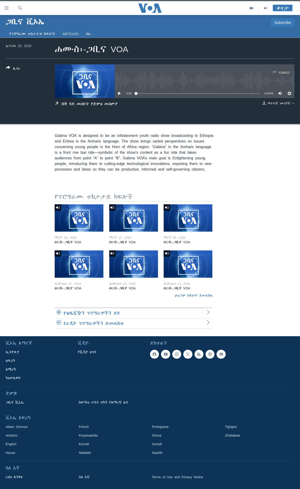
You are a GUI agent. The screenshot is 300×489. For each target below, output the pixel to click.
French (84, 427)
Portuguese (160, 427)
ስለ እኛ (84, 477)
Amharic (12, 435)
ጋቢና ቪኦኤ (15, 402)
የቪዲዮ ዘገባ (87, 352)
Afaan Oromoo (17, 427)
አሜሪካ (11, 369)
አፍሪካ (10, 361)
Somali (157, 444)
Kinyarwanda (88, 435)
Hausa (10, 453)
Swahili (157, 453)
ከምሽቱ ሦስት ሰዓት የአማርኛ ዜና (103, 402)
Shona (156, 435)
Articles (71, 34)
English (11, 444)
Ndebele (85, 453)
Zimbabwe (232, 435)
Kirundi (84, 444)
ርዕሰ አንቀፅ (14, 477)
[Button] (13, 69)
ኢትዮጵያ (12, 352)
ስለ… (90, 34)
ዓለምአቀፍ (13, 378)
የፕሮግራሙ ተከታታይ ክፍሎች (32, 34)
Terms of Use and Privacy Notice (177, 477)
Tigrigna (231, 427)
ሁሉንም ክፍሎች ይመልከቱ (193, 295)
